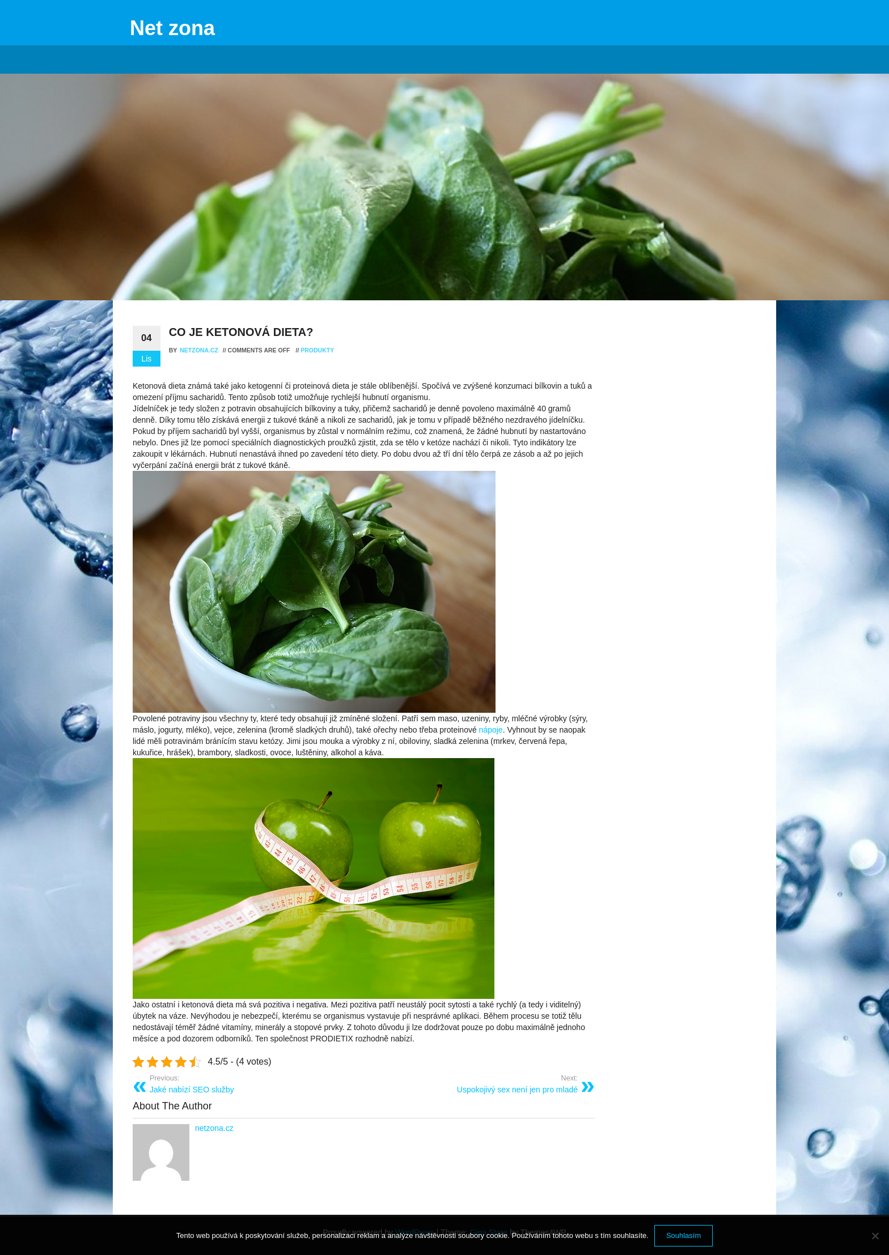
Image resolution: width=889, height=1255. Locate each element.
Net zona (172, 28)
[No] (874, 1235)
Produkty (317, 350)
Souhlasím (683, 1235)
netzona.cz (200, 350)
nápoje (490, 729)
